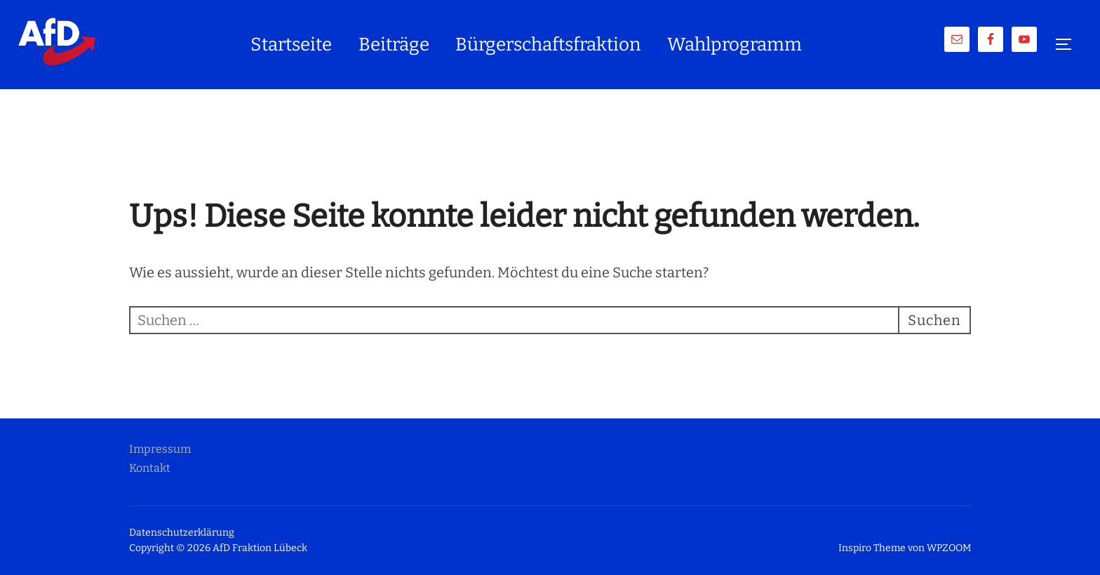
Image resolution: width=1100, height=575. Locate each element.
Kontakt (149, 468)
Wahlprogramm (734, 44)
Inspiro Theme (872, 548)
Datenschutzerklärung (181, 532)
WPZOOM (949, 548)
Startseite (291, 44)
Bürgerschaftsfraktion (547, 44)
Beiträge (393, 44)
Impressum (160, 449)
